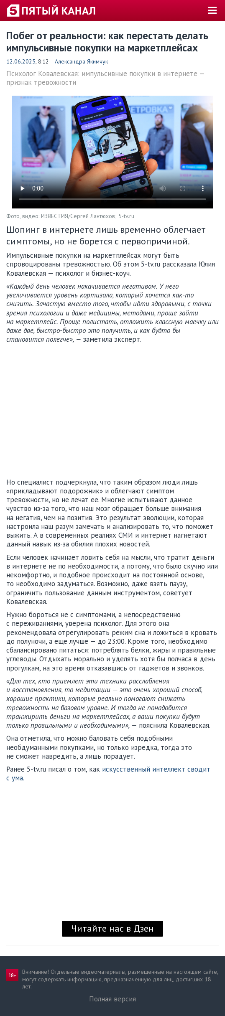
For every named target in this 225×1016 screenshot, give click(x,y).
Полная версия (112, 998)
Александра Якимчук (81, 61)
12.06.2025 (21, 61)
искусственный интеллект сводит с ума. (108, 773)
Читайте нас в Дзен (112, 928)
